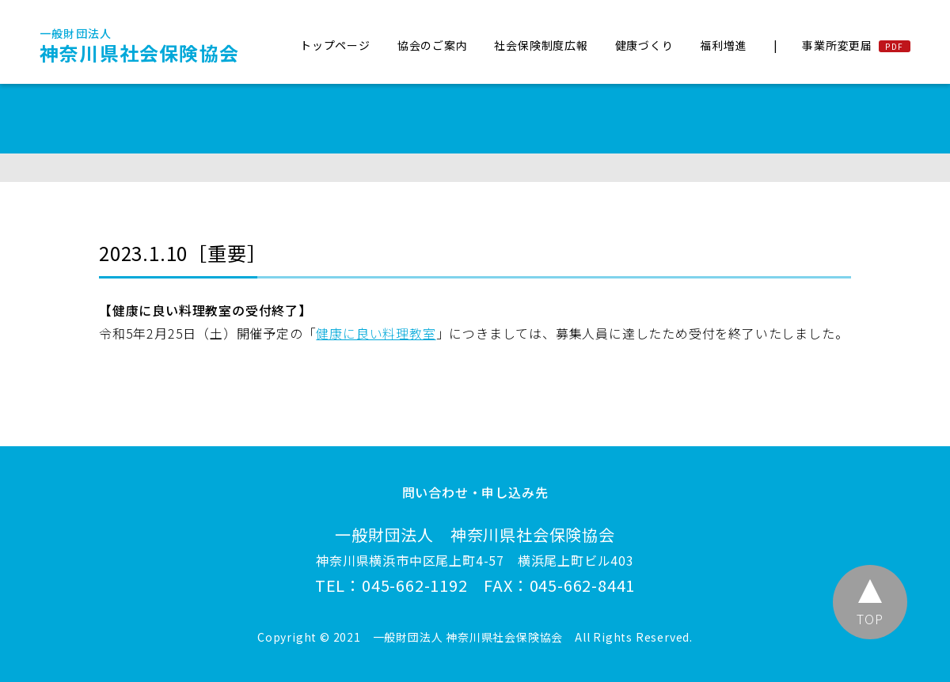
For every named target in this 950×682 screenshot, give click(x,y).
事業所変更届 (837, 45)
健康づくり (644, 45)
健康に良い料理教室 (375, 333)
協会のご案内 (432, 45)
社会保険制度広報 (540, 45)
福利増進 (723, 45)
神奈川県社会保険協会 (139, 45)
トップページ (335, 45)
